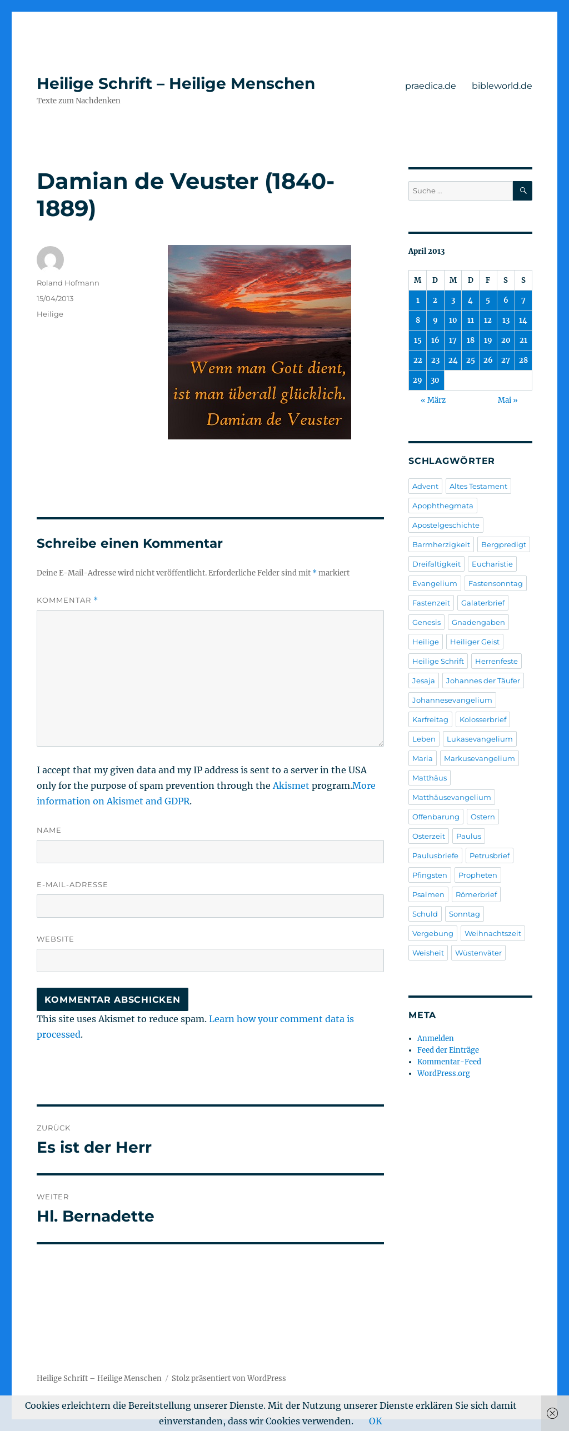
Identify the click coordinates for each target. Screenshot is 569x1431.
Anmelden (435, 1038)
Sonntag (464, 913)
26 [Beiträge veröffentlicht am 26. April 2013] (488, 360)
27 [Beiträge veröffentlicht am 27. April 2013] (505, 360)
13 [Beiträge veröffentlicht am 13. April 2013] (506, 320)
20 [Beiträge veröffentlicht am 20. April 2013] (506, 340)
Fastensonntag (495, 583)
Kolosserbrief (483, 719)
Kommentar (67, 600)
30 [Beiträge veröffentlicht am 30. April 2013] (435, 380)
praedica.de (430, 86)
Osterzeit (428, 836)
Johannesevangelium (452, 700)
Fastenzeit (431, 602)
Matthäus (429, 777)
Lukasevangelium (480, 738)
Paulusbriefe (435, 855)
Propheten (477, 874)
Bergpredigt (503, 544)
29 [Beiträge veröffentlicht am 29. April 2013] (417, 380)
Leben (424, 738)
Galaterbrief (483, 602)
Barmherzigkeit (441, 544)
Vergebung (432, 933)
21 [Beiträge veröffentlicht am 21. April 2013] (523, 340)
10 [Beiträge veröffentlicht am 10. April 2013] (453, 320)
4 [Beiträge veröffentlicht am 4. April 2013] (470, 300)
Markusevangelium (479, 758)
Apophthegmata (442, 505)
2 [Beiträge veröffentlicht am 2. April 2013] (435, 300)
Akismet (291, 785)
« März (433, 400)
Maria (422, 758)
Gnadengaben (478, 622)
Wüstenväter (478, 952)
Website (55, 938)
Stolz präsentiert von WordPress (229, 1378)
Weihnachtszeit (493, 933)
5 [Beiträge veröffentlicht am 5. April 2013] (488, 300)
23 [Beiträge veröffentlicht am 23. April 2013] (435, 360)
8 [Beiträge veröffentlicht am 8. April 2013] (418, 320)
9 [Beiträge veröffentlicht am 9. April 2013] (435, 320)
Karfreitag (430, 719)
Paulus (468, 836)
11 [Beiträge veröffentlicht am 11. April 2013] (470, 320)
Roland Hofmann (68, 282)
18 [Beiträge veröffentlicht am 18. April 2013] (471, 340)
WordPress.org (443, 1073)
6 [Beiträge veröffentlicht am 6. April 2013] (505, 300)
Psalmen (428, 894)
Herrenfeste (496, 661)
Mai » (508, 400)
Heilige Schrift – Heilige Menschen (176, 83)
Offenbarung (436, 816)
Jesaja (423, 680)
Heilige (50, 313)
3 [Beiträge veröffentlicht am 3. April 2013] (453, 300)
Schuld (425, 913)
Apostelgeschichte (446, 525)
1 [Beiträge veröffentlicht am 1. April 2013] (418, 300)
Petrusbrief (490, 855)
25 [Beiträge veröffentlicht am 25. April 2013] (470, 360)
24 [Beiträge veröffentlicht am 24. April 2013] (453, 360)
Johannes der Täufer (483, 680)
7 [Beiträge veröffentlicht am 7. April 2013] (523, 300)
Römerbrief (476, 894)
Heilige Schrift (438, 661)
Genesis (426, 622)
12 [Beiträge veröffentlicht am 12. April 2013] (488, 320)
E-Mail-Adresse (72, 884)
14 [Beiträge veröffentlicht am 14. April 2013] (523, 320)
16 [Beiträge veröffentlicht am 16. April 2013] (435, 340)
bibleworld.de (502, 86)
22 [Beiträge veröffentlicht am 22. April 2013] (417, 360)
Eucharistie (492, 563)
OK (375, 1421)
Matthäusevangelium (451, 797)
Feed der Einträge (448, 1050)
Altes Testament (478, 486)
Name (49, 829)
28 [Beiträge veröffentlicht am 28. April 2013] (523, 360)
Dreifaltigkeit (436, 563)
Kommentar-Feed (449, 1062)
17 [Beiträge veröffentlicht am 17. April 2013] (453, 340)
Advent (425, 486)
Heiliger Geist (475, 641)
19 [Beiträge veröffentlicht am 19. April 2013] (488, 340)
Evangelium (434, 583)
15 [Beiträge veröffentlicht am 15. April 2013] (418, 340)
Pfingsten (429, 874)
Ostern (483, 816)
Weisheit (428, 952)
